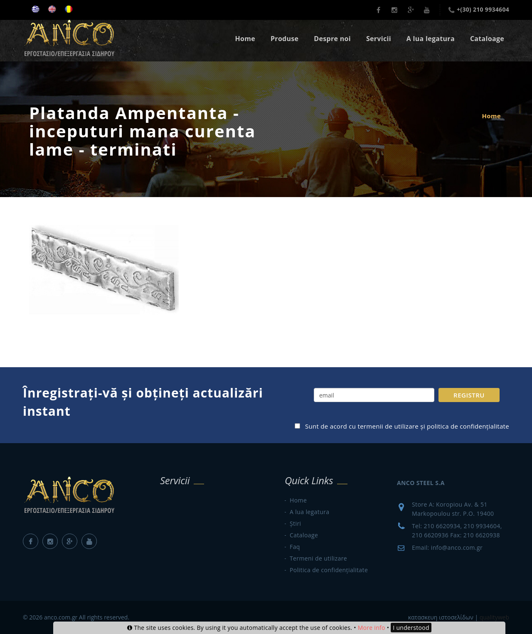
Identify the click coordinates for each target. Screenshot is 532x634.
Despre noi (332, 38)
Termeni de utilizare (318, 558)
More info (371, 628)
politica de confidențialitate (468, 426)
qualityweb (494, 617)
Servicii (378, 38)
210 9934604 (482, 526)
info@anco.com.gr (457, 547)
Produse (284, 38)
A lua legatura (430, 38)
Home (245, 38)
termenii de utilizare (388, 426)
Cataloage (487, 38)
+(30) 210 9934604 (483, 9)
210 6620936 (430, 535)
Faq (295, 547)
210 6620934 (442, 526)
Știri (295, 523)
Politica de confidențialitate (329, 570)
